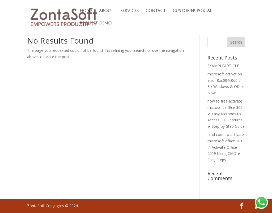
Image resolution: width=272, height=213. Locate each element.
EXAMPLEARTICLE (223, 65)
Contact (156, 11)
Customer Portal (192, 11)
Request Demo (96, 23)
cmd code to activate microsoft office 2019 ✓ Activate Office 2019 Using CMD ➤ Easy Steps (226, 147)
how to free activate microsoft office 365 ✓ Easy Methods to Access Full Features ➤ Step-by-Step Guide (226, 114)
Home (86, 11)
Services (129, 11)
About (106, 11)
